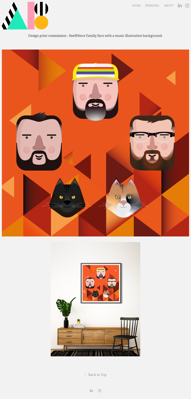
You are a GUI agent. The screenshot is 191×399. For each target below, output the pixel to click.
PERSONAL (152, 5)
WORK (136, 5)
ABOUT (168, 5)
